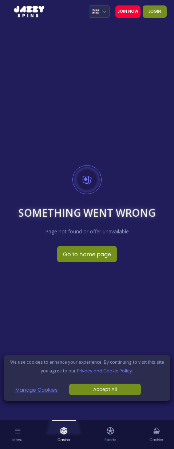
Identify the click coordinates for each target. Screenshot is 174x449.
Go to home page (87, 254)
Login (155, 11)
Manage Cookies (36, 389)
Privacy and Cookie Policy (104, 371)
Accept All (105, 389)
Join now (128, 11)
